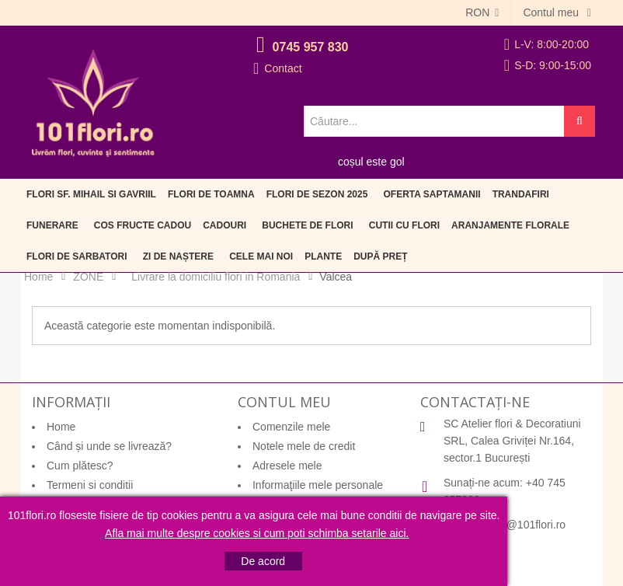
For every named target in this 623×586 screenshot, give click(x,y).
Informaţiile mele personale (317, 485)
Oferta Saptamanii (432, 194)
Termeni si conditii (90, 485)
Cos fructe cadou (142, 225)
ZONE (88, 276)
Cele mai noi (261, 256)
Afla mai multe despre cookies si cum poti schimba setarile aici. (257, 533)
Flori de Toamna (211, 194)
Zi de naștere (178, 256)
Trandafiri (520, 194)
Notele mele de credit (303, 446)
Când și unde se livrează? (109, 446)
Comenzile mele (291, 426)
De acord (263, 561)
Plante (323, 256)
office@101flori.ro (523, 524)
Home (38, 276)
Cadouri (224, 225)
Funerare (52, 225)
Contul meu (552, 12)
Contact (282, 68)
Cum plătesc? (80, 465)
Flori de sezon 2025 (317, 194)
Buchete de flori (307, 225)
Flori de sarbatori (76, 256)
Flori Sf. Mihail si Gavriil (91, 194)
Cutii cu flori (404, 225)
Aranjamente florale (510, 225)
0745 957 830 (311, 47)
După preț (380, 256)
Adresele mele (287, 465)
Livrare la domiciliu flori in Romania (215, 276)
